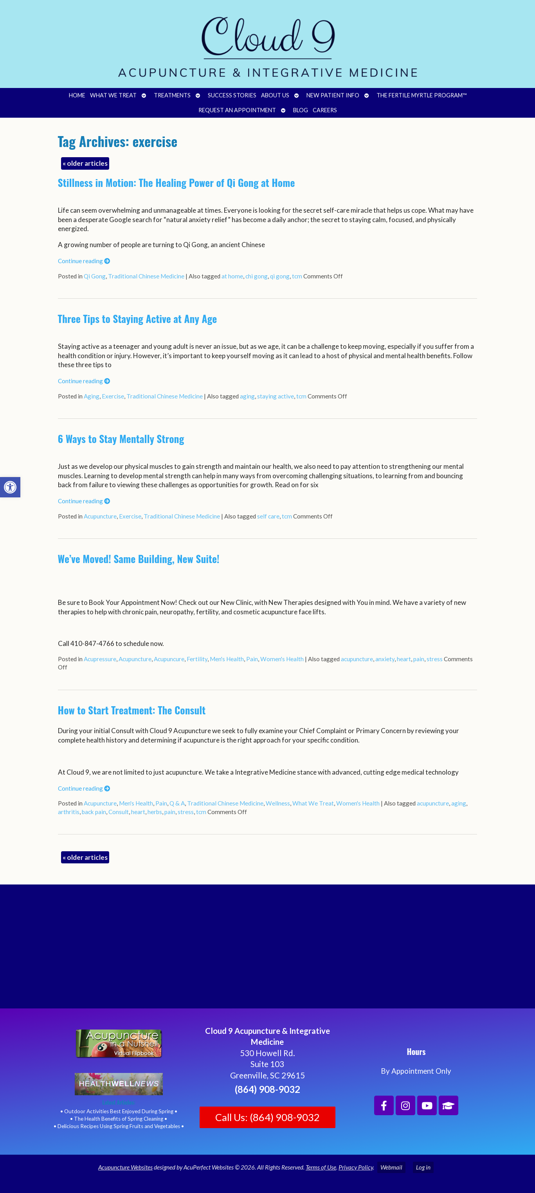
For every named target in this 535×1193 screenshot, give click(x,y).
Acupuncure (169, 658)
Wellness (278, 803)
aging (247, 396)
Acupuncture (100, 516)
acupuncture (357, 658)
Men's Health (227, 658)
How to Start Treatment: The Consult (132, 710)
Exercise (113, 396)
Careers (325, 110)
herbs (155, 811)
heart (404, 658)
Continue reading (84, 260)
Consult (118, 811)
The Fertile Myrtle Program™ (421, 95)
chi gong (256, 276)
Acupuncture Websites (125, 1167)
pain (418, 658)
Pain (252, 658)
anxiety (384, 658)
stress (435, 658)
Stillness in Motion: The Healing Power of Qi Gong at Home (176, 182)
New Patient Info (332, 95)
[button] (10, 487)
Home (77, 95)
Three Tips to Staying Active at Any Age (137, 318)
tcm (297, 276)
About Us (275, 95)
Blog (300, 110)
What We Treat (113, 95)
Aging (91, 396)
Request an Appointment (237, 110)
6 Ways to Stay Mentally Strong (121, 438)
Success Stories (232, 95)
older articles (85, 163)
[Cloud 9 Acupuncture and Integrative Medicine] (267, 949)
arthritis (68, 811)
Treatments (172, 95)
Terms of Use (321, 1167)
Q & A (177, 803)
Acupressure (100, 658)
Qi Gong (95, 276)
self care (268, 516)
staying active (275, 396)
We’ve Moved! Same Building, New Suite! (139, 558)
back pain (94, 811)
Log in (423, 1167)
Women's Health (282, 658)
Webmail (391, 1167)
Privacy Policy (356, 1167)
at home (232, 276)
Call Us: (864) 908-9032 (267, 1117)
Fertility (197, 658)
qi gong (280, 276)
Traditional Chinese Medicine (146, 276)
